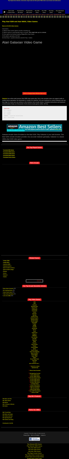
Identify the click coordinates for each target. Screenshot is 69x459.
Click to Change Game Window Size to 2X (34, 93)
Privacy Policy (27, 435)
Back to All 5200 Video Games (10, 26)
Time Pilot (34, 360)
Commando (34, 310)
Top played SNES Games (9, 151)
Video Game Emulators (8, 293)
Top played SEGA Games (9, 155)
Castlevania (34, 309)
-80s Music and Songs (7, 414)
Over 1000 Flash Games (35, 390)
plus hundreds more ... (34, 363)
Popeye (34, 345)
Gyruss (5, 273)
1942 (34, 302)
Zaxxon (34, 361)
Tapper (34, 357)
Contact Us (43, 435)
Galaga (34, 325)
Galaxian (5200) (6, 264)
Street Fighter (34, 354)
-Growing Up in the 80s (7, 423)
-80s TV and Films (6, 412)
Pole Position (34, 344)
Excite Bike (34, 322)
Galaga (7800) (6, 260)
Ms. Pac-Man (35, 337)
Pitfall (34, 341)
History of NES (35, 392)
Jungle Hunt (34, 332)
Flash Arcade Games (35, 389)
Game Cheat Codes (7, 292)
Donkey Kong (34, 316)
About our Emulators (35, 386)
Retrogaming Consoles (35, 373)
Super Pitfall (34, 356)
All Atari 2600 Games (35, 379)
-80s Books (5, 406)
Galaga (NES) (6, 262)
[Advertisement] (34, 5)
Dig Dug (34, 315)
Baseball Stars (34, 306)
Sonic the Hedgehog (34, 351)
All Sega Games (35, 383)
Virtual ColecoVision (35, 385)
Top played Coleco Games (9, 157)
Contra (34, 312)
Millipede (34, 335)
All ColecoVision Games (35, 377)
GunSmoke (34, 328)
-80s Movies (5, 402)
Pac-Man (34, 338)
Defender (34, 313)
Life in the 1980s (7, 295)
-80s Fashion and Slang (7, 419)
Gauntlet (35, 326)
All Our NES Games (35, 374)
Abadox (5, 276)
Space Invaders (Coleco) (9, 267)
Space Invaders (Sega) (8, 269)
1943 (34, 303)
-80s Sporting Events (7, 417)
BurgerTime (34, 307)
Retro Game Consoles (8, 288)
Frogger (34, 323)
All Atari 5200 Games (35, 380)
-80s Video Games (6, 400)
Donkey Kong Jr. (34, 318)
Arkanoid (34, 305)
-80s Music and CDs (7, 398)
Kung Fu (35, 334)
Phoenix (5, 271)
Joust (34, 331)
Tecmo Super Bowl (34, 359)
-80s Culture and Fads (7, 416)
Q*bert (34, 348)
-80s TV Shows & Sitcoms (8, 404)
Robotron (5, 275)
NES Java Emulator (35, 388)
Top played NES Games (8, 150)
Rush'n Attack (34, 350)
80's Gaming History (8, 290)
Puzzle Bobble (34, 347)
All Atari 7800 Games (35, 382)
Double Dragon (34, 321)
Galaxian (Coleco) (7, 266)
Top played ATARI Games (9, 153)
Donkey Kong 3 (34, 319)
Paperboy (34, 340)
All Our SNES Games (35, 376)
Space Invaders (34, 353)
